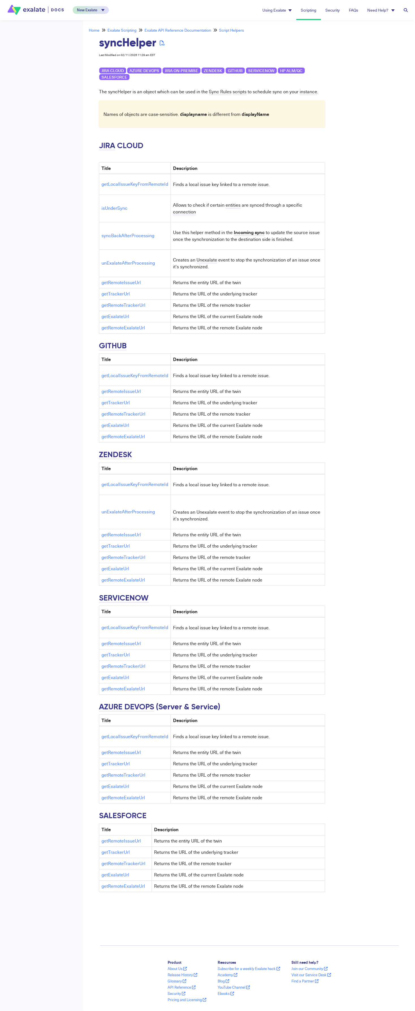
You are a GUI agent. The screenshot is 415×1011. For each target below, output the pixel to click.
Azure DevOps (144, 70)
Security (332, 10)
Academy (227, 974)
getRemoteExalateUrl (123, 328)
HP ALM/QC (291, 70)
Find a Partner (305, 981)
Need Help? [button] (381, 10)
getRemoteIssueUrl (121, 282)
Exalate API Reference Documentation (177, 30)
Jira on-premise (181, 70)
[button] (91, 10)
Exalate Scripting (122, 30)
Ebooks (226, 993)
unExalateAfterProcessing (128, 263)
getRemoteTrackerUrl (123, 305)
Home (94, 30)
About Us (177, 968)
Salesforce (114, 77)
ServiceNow (261, 70)
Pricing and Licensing (187, 999)
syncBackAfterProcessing (127, 235)
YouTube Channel (234, 987)
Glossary (177, 981)
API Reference (182, 987)
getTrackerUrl (115, 294)
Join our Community (309, 968)
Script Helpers (231, 30)
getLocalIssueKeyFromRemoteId (134, 184)
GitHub (235, 70)
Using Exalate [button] (277, 10)
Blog (223, 981)
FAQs (353, 10)
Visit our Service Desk (311, 974)
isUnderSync (114, 208)
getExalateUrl (115, 316)
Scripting (308, 10)
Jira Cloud (112, 70)
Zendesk (213, 70)
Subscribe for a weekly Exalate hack (249, 968)
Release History (182, 974)
